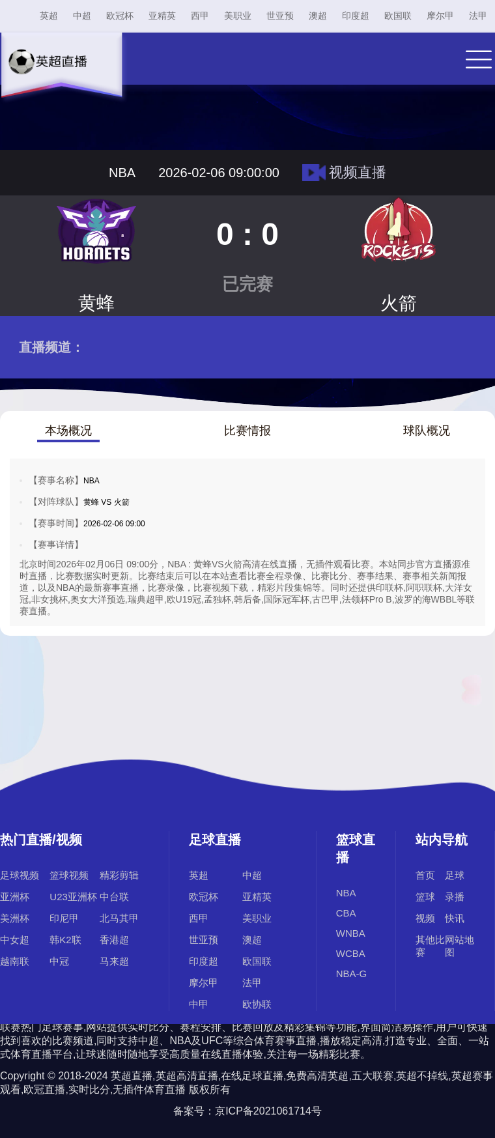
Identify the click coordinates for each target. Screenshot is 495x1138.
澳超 (318, 15)
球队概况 (426, 430)
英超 (49, 15)
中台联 (114, 896)
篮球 (425, 896)
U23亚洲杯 (73, 896)
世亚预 (280, 15)
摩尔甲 (440, 15)
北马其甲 (119, 918)
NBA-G (351, 973)
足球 (454, 875)
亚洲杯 (14, 896)
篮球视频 (69, 875)
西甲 (200, 15)
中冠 (59, 961)
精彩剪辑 (119, 875)
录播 (454, 896)
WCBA (350, 953)
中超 (82, 15)
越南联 (14, 961)
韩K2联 (65, 939)
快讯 (454, 918)
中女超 (14, 939)
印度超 (355, 15)
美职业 (237, 15)
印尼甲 (64, 918)
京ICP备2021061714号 (268, 1111)
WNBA (350, 933)
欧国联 (398, 15)
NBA (346, 892)
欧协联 (257, 1004)
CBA (346, 912)
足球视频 (19, 875)
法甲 (478, 15)
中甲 (198, 1004)
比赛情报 (247, 430)
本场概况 (68, 430)
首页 (425, 875)
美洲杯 (14, 918)
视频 (425, 918)
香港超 (114, 939)
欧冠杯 (120, 15)
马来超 (114, 961)
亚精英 (162, 15)
